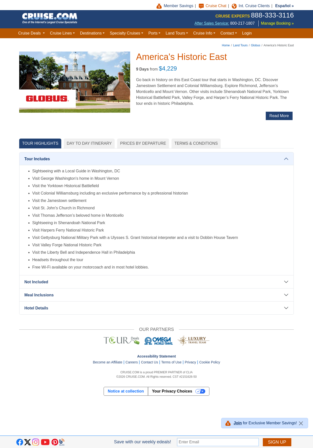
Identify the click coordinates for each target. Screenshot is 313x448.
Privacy (190, 362)
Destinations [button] (91, 33)
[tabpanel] (156, 234)
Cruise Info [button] (202, 33)
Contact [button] (227, 33)
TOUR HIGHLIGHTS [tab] (40, 143)
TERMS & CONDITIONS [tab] (196, 143)
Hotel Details (36, 308)
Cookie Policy (209, 362)
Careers (131, 362)
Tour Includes (37, 159)
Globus (255, 45)
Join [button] (238, 423)
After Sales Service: (212, 23)
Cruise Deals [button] (30, 33)
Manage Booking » (277, 23)
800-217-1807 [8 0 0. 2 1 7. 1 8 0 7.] (242, 23)
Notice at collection (126, 391)
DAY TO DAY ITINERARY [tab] (89, 143)
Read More (279, 116)
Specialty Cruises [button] (125, 33)
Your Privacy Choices (172, 391)
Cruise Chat (213, 6)
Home (226, 45)
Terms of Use (171, 362)
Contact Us (149, 362)
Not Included (36, 282)
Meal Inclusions (39, 295)
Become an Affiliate (107, 362)
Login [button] (247, 33)
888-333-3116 (272, 15)
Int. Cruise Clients (251, 6)
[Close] (301, 423)
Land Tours (240, 45)
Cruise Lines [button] (61, 33)
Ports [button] (152, 33)
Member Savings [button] (175, 6)
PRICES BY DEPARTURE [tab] (143, 143)
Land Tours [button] (175, 33)
